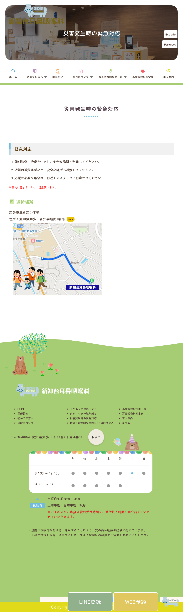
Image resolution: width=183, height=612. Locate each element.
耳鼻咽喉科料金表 (133, 413)
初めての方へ (26, 418)
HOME (21, 409)
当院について (26, 423)
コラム (126, 423)
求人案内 (127, 418)
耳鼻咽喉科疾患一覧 (134, 409)
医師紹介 (23, 413)
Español (171, 34)
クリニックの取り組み (83, 413)
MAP (96, 437)
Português (170, 44)
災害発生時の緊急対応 (83, 418)
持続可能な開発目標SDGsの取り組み (92, 423)
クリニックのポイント (83, 409)
